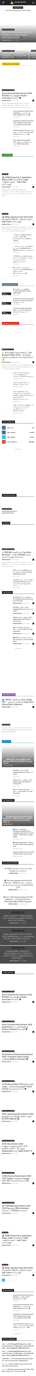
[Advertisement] (17, 467)
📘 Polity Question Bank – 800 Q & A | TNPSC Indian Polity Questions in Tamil (23, 844)
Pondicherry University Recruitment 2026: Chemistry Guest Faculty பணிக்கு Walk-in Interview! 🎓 (23, 122)
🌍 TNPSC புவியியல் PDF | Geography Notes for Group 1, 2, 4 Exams (23, 609)
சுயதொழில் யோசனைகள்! (8, 549)
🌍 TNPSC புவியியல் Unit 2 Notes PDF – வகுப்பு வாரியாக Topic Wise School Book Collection (18, 702)
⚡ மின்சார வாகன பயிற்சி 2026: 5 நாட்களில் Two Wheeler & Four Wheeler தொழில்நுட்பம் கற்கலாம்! (23, 248)
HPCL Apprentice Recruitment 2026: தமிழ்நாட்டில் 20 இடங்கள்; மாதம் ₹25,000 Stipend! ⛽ (23, 142)
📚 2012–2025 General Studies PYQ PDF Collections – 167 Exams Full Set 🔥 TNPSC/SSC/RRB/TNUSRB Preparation (18, 899)
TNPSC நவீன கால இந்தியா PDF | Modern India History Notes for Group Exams (22, 619)
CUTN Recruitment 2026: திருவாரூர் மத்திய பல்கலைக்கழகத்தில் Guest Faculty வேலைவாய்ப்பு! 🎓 (23, 132)
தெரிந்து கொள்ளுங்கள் (5, 294)
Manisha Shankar (6, 100)
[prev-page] (3, 149)
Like (33, 427)
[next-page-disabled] (6, 517)
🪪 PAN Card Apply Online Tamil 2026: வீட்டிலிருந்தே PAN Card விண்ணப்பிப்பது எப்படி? (22, 310)
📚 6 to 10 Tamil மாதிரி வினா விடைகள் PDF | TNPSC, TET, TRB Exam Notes (22, 629)
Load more (18, 1333)
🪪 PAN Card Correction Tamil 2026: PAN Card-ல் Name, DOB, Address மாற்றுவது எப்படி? (23, 300)
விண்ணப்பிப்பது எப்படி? (7, 349)
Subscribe (31, 442)
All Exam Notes (6, 724)
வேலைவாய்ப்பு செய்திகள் (8, 29)
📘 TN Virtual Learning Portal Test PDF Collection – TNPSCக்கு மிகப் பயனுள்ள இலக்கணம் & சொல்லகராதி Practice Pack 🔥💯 (18, 819)
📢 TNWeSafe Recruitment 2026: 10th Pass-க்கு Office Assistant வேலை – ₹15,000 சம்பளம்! (16, 1208)
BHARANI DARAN (6, 707)
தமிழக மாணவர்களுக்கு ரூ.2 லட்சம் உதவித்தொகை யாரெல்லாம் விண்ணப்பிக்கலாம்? (23, 374)
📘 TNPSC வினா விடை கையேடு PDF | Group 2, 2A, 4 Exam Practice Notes (23, 639)
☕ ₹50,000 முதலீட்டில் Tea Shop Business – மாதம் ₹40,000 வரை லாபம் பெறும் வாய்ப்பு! (16, 554)
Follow (32, 432)
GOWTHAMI (5, 1358)
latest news (5, 174)
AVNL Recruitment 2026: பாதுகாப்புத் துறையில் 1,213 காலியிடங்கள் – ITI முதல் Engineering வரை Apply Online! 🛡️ (17, 1147)
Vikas (3, 1344)
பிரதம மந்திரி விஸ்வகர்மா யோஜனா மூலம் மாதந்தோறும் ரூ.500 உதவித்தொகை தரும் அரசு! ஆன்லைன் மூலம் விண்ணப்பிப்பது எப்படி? (23, 395)
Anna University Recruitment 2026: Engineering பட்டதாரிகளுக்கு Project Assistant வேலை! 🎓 (23, 113)
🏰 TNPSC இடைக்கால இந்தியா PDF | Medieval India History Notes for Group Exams (23, 599)
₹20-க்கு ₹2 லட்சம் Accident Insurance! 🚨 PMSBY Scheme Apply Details (22, 291)
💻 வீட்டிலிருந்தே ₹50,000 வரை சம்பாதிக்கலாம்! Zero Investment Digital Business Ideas (22, 572)
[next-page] (6, 149)
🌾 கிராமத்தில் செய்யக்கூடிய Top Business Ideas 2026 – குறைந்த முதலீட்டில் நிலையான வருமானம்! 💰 (17, 356)
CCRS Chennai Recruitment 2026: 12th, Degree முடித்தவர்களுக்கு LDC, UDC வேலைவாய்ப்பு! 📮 (16, 1178)
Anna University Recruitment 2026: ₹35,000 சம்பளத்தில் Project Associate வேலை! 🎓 (17, 95)
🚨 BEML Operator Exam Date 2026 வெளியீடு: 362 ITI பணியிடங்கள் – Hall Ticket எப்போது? (17, 219)
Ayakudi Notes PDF (6, 509)
